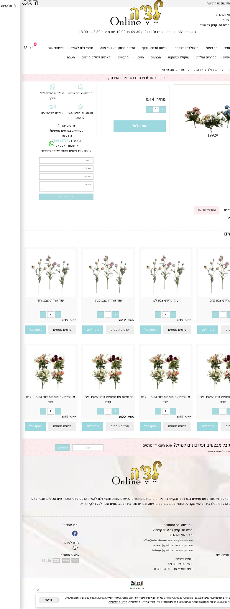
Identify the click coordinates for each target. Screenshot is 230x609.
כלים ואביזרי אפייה (212, 57)
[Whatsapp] (221, 600)
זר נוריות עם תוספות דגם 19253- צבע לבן (143, 399)
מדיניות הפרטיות (193, 451)
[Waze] (221, 591)
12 (217, 320)
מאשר (27, 599)
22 (217, 417)
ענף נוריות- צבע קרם (201, 300)
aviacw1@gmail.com (142, 545)
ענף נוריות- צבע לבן (144, 300)
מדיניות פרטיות (218, 550)
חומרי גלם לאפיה (58, 48)
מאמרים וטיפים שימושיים (211, 555)
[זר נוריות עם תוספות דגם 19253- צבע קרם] (86, 392)
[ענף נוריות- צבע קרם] (201, 295)
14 (130, 99)
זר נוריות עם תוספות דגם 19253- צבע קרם (86, 399)
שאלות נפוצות (218, 560)
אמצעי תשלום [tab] (185, 209)
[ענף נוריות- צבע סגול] (86, 295)
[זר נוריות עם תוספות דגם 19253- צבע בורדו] (201, 392)
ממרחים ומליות (183, 57)
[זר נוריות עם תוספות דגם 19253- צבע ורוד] (29, 392)
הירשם (203, 3)
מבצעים (132, 57)
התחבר (189, 3)
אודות (224, 535)
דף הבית (222, 525)
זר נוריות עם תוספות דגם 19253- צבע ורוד (28, 399)
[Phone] (221, 583)
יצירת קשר (221, 540)
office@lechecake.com (133, 540)
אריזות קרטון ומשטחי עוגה (94, 48)
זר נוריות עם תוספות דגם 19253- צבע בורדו (201, 399)
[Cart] (10, 48)
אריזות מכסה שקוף (131, 48)
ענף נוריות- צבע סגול (86, 300)
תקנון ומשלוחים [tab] (214, 210)
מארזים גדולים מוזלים (74, 57)
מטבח (47, 57)
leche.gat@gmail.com (141, 550)
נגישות (223, 545)
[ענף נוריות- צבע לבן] (144, 295)
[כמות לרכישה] (134, 109)
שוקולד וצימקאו (155, 57)
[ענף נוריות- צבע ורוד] (29, 295)
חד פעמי (188, 48)
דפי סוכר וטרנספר (213, 48)
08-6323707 (201, 15)
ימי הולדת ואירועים (163, 48)
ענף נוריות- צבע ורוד (29, 300)
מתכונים (99, 57)
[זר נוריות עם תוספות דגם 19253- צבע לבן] (144, 392)
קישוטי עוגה (32, 48)
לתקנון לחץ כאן (216, 217)
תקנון (223, 530)
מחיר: (138, 99)
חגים (116, 57)
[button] (186, 329)
